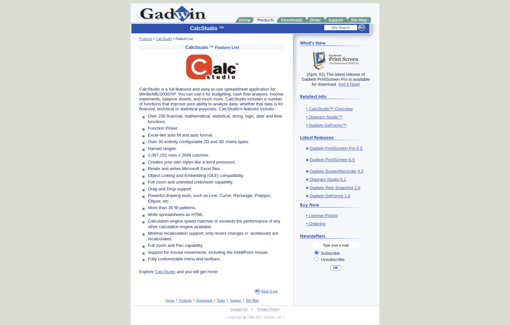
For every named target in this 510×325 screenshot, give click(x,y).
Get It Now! (349, 84)
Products (145, 39)
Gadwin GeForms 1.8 (330, 195)
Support (235, 300)
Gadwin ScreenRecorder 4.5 (337, 171)
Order (221, 300)
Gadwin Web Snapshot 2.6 (335, 187)
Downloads (204, 300)
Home (169, 300)
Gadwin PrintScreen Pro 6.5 (336, 148)
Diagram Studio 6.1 (328, 179)
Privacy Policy (269, 309)
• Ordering (316, 223)
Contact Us (239, 309)
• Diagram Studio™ (324, 117)
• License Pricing (322, 215)
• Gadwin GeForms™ (326, 125)
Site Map (252, 300)
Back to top (269, 291)
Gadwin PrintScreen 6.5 (332, 159)
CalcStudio (164, 39)
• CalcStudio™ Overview (329, 108)
